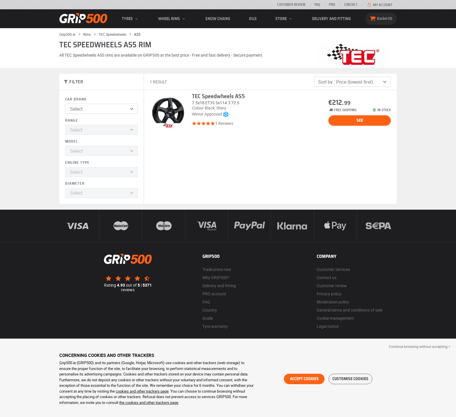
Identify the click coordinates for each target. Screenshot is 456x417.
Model (71, 141)
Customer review (291, 4)
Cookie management (335, 318)
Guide (207, 318)
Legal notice (328, 326)
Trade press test (216, 269)
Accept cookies (304, 379)
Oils (253, 19)
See (360, 120)
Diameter (75, 184)
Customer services (333, 269)
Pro (332, 4)
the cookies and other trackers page (148, 402)
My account (379, 5)
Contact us (326, 277)
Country (209, 310)
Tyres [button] (131, 19)
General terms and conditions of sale (349, 310)
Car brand (76, 99)
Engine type (77, 163)
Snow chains (217, 19)
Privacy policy (329, 293)
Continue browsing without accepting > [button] (419, 346)
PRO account (214, 293)
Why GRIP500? (215, 277)
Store (284, 19)
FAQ (317, 4)
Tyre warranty (215, 326)
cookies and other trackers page (142, 391)
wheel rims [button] (172, 19)
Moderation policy (333, 302)
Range (71, 121)
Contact (350, 4)
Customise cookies (350, 379)
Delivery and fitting (331, 19)
